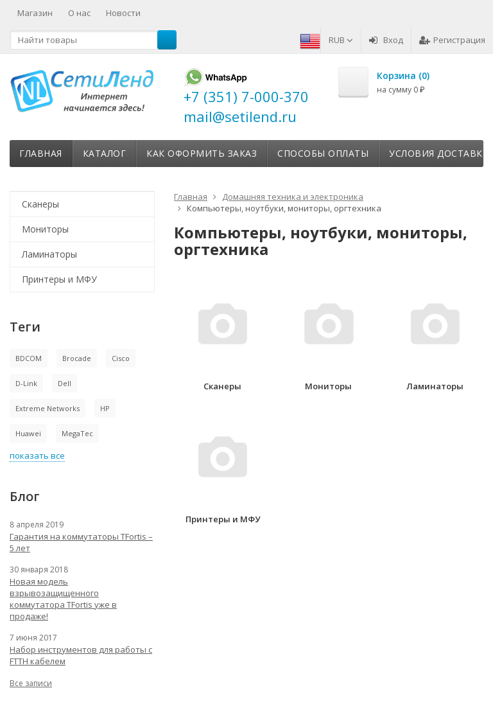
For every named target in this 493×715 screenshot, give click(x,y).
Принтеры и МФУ (59, 279)
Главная (40, 153)
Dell (64, 383)
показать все (37, 455)
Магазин (35, 13)
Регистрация (452, 40)
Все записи (31, 683)
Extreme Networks (47, 408)
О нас (79, 13)
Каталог (104, 153)
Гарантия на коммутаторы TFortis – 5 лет (81, 542)
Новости (123, 13)
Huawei (28, 433)
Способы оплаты (322, 153)
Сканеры (40, 204)
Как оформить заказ (201, 153)
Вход (386, 40)
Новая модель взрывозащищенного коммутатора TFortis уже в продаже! (63, 599)
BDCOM (28, 358)
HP (105, 408)
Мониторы (45, 229)
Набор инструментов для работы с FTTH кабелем (81, 655)
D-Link (26, 383)
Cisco (121, 358)
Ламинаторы (49, 254)
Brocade (76, 358)
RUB (341, 40)
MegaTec (77, 433)
